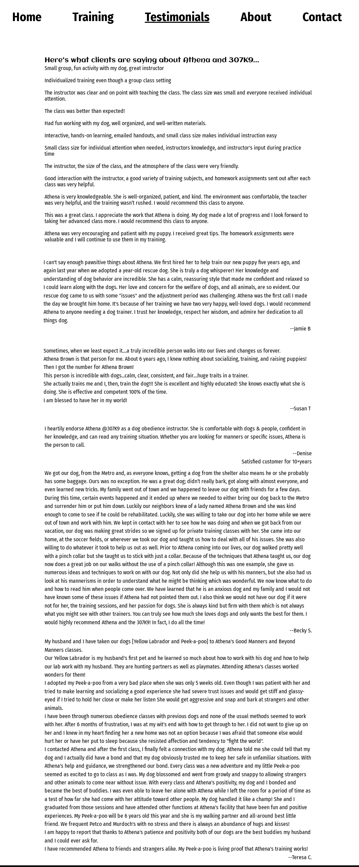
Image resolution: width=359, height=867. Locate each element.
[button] (93, 17)
